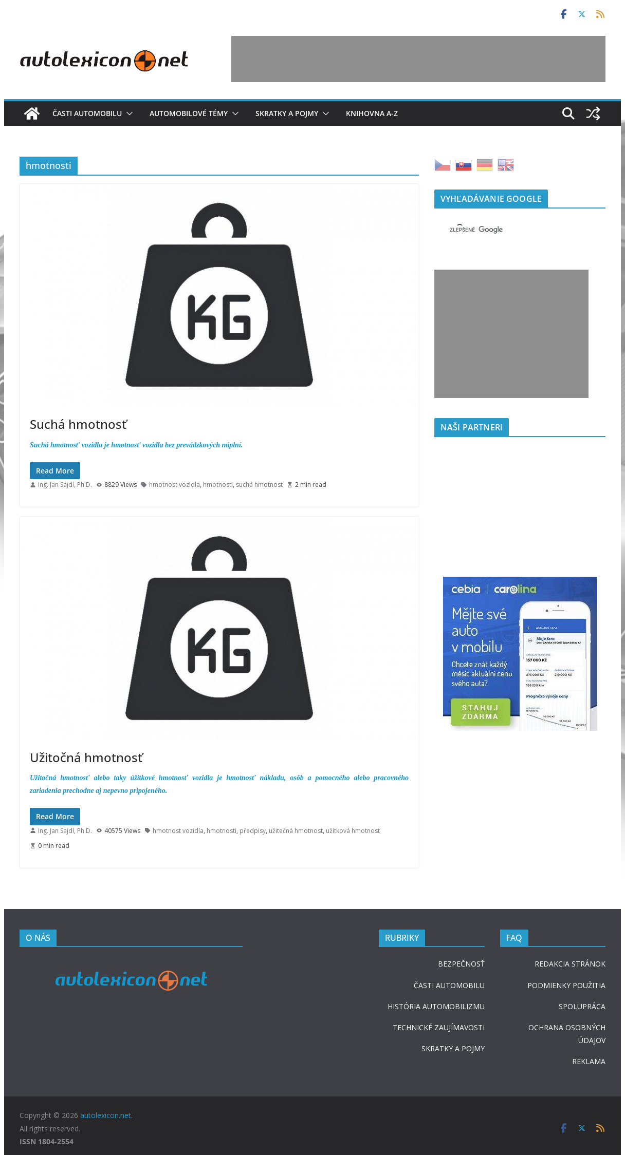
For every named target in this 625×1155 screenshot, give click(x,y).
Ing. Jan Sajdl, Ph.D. (65, 484)
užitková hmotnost (353, 830)
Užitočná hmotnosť (86, 757)
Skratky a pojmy (286, 113)
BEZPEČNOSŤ (461, 964)
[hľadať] (507, 229)
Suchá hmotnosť (78, 423)
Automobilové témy (189, 113)
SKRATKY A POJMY (453, 1048)
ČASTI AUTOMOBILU (449, 985)
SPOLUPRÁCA (582, 1006)
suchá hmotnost (259, 484)
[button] (127, 113)
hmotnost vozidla (174, 484)
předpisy (253, 830)
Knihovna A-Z (372, 113)
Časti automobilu (87, 113)
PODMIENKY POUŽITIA (566, 985)
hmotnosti (218, 484)
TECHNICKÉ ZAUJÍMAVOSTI (439, 1027)
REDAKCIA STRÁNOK (570, 964)
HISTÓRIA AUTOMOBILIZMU (436, 1006)
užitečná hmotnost (296, 830)
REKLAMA (588, 1061)
